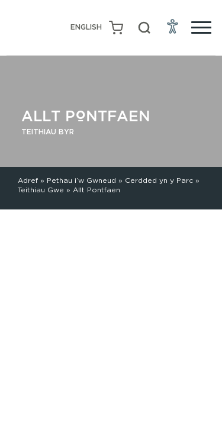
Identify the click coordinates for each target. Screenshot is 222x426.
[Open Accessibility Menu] (173, 26)
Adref (28, 180)
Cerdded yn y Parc (159, 180)
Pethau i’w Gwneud (81, 180)
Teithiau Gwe (41, 189)
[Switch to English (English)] (86, 27)
